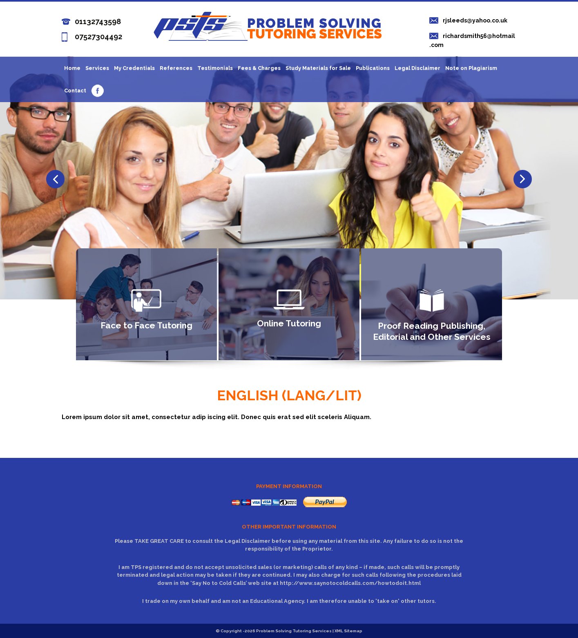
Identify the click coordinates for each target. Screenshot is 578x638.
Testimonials (215, 68)
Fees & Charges (259, 68)
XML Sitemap (348, 631)
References (176, 68)
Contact (75, 90)
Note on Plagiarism (471, 68)
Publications (373, 68)
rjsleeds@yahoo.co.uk (475, 20)
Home (72, 68)
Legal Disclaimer (417, 68)
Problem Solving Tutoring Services (294, 631)
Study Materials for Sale (318, 68)
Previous (522, 179)
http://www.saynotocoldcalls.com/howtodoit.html (350, 583)
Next (55, 179)
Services (97, 68)
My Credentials (134, 68)
